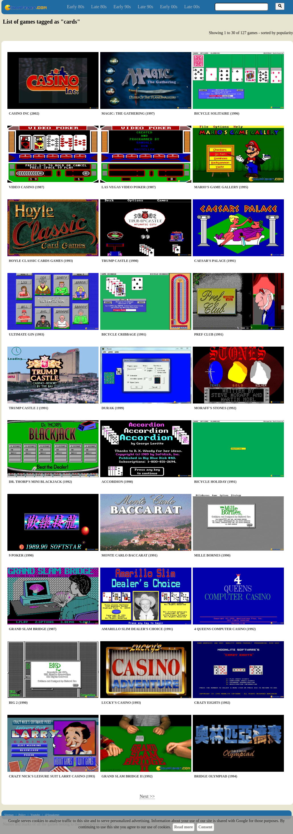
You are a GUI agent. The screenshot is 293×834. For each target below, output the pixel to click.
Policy (22, 814)
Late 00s (192, 6)
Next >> (147, 796)
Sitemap (9, 814)
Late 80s (99, 6)
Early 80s (75, 6)
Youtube (35, 814)
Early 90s (122, 6)
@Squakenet (52, 814)
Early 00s (168, 6)
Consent (205, 827)
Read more (183, 827)
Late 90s (145, 6)
